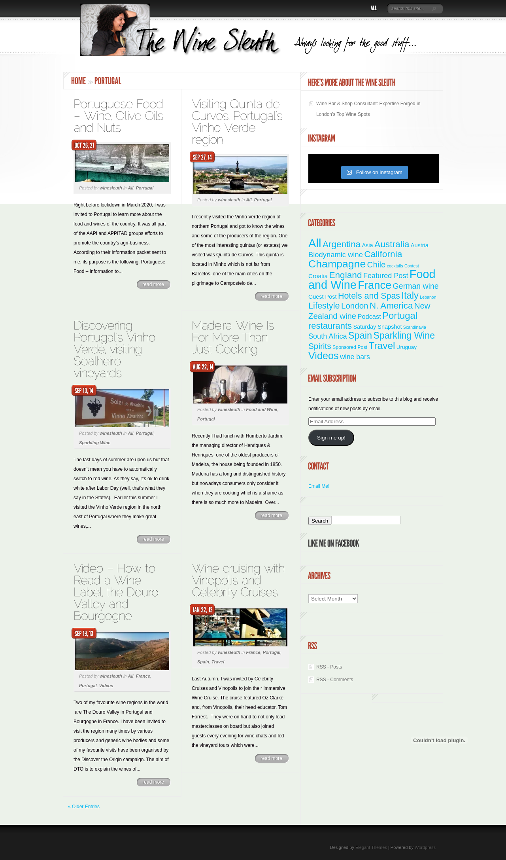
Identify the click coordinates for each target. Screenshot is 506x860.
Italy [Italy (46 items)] (409, 295)
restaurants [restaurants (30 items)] (330, 326)
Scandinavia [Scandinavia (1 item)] (414, 327)
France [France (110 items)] (374, 285)
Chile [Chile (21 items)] (376, 264)
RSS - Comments (334, 679)
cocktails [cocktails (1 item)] (395, 265)
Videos (106, 685)
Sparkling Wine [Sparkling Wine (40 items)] (404, 335)
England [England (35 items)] (345, 275)
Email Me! (318, 486)
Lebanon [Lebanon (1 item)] (428, 297)
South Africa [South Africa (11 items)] (327, 336)
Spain (203, 661)
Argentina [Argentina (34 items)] (342, 244)
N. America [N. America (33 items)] (391, 306)
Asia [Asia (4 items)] (367, 245)
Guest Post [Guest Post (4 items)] (322, 297)
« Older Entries (84, 806)
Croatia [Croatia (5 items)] (318, 276)
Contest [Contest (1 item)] (411, 265)
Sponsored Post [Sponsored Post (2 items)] (349, 347)
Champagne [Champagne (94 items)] (337, 264)
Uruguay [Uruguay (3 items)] (406, 347)
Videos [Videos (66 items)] (323, 355)
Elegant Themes (371, 847)
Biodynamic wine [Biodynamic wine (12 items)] (335, 254)
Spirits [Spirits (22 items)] (319, 345)
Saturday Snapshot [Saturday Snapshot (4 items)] (377, 327)
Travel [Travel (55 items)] (381, 345)
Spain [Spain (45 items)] (360, 335)
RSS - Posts (329, 667)
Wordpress (425, 847)
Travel (217, 661)
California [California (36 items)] (383, 254)
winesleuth (111, 188)
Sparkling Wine (94, 442)
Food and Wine (262, 409)
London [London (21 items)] (354, 305)
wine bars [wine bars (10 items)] (355, 357)
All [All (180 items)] (314, 243)
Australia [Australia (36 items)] (392, 244)
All (131, 188)
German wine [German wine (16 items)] (416, 286)
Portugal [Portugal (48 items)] (399, 315)
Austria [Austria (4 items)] (420, 245)
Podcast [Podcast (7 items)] (369, 316)
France (143, 676)
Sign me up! (331, 438)
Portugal (145, 188)
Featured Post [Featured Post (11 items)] (385, 276)
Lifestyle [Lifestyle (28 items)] (324, 306)
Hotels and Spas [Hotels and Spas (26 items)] (369, 296)
